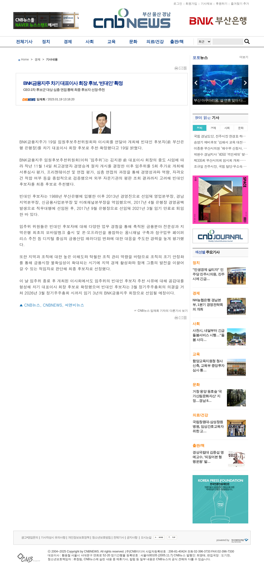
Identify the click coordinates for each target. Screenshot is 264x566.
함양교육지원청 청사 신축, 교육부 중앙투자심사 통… (209, 365)
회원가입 (191, 3)
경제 (68, 41)
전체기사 (24, 41)
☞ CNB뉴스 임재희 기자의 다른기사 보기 (161, 310)
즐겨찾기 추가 (240, 3)
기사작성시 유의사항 (53, 537)
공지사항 (132, 537)
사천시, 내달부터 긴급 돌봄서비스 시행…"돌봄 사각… (209, 335)
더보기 (244, 57)
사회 (89, 41)
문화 (133, 41)
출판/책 (177, 41)
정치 (46, 41)
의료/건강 (155, 41)
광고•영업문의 (29, 537)
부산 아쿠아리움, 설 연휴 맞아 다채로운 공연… (220, 100)
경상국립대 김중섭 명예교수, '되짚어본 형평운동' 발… (208, 456)
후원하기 (221, 3)
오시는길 (146, 537)
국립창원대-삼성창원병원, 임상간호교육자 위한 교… (208, 426)
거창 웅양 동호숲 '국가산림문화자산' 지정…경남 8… (207, 396)
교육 (111, 41)
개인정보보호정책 (78, 537)
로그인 (177, 3)
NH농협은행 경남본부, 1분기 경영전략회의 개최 (208, 304)
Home (25, 59)
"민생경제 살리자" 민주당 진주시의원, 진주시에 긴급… (209, 274)
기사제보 (206, 3)
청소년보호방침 (101, 537)
